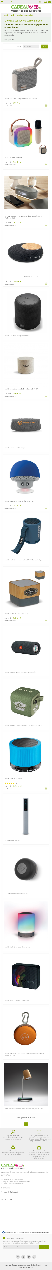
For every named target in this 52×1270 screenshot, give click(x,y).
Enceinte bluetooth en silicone (13, 779)
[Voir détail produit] (46, 105)
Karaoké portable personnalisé (13, 157)
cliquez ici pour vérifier (42, 1232)
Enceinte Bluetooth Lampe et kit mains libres (17, 947)
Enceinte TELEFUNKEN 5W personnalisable (17, 335)
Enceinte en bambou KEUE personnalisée (16, 613)
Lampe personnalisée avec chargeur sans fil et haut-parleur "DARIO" (24, 1109)
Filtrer (45, 46)
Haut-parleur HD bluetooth (12, 840)
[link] (18, 1257)
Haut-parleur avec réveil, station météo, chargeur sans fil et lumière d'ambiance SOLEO (24, 217)
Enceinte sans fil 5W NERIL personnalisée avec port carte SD (22, 98)
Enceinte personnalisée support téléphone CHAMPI (19, 501)
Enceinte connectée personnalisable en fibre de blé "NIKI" (21, 389)
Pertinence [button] (27, 46)
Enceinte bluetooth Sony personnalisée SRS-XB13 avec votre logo (23, 560)
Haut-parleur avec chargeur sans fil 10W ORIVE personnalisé (22, 277)
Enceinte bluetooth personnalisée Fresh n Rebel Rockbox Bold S (23, 725)
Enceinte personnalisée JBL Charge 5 (15, 448)
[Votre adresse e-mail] (21, 1247)
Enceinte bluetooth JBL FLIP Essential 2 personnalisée (20, 672)
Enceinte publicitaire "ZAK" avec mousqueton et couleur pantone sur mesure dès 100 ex (24, 1054)
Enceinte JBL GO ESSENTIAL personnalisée (17, 1000)
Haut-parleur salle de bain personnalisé (16, 894)
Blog (12, 2)
